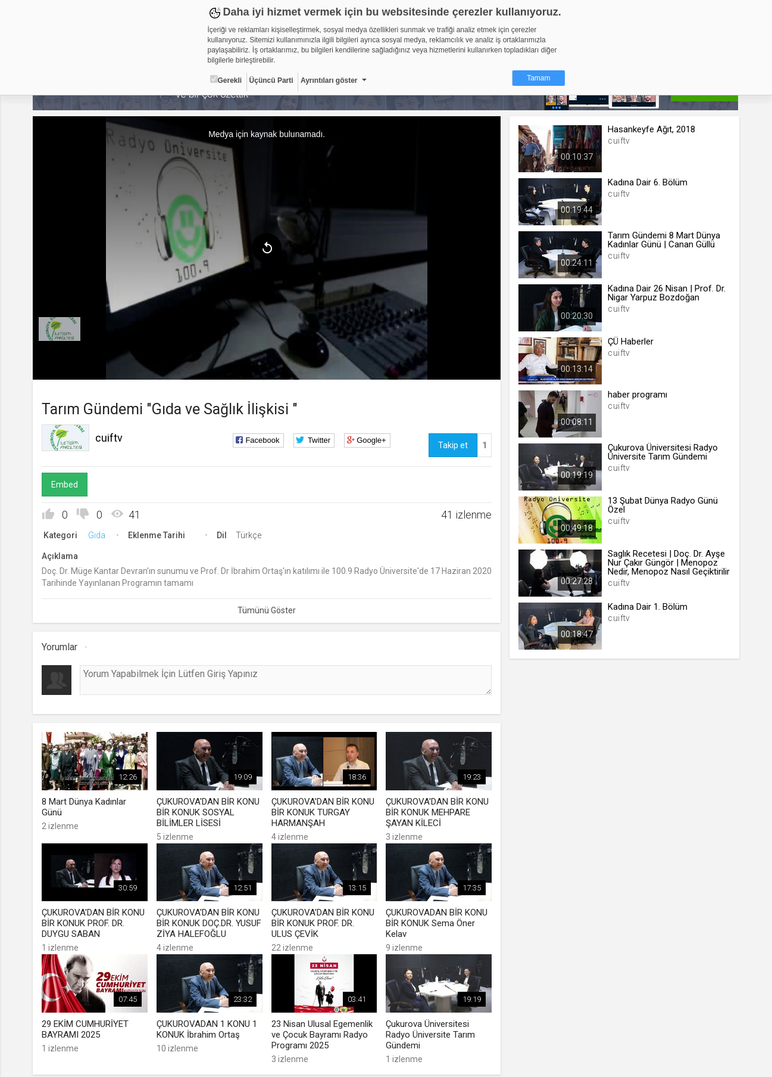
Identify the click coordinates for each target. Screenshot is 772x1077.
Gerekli (226, 80)
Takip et (453, 445)
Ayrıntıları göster (329, 80)
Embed (65, 484)
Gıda (97, 535)
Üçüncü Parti (271, 80)
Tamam (538, 78)
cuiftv (109, 438)
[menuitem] (60, 329)
